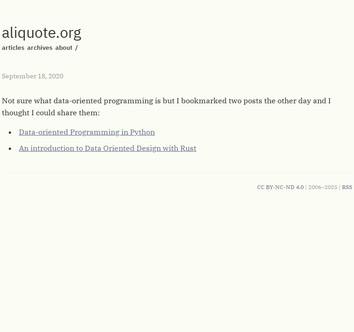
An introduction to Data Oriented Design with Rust (107, 148)
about (63, 47)
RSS (347, 187)
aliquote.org (41, 32)
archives (40, 47)
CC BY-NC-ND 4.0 (280, 187)
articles (13, 47)
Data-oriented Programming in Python (87, 131)
